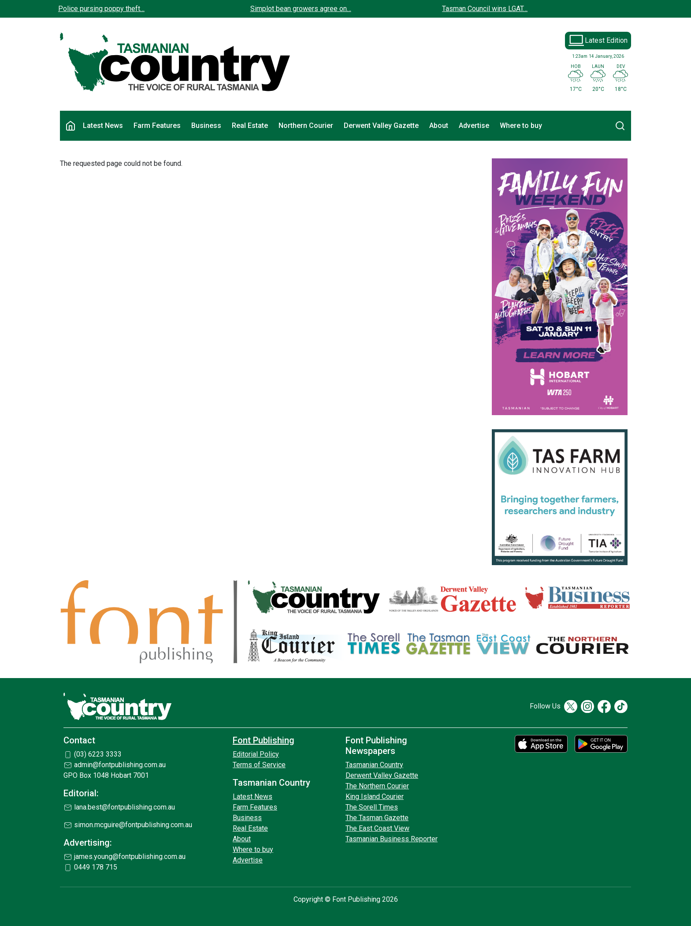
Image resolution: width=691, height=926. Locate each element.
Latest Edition (606, 40)
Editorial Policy (256, 754)
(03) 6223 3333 (98, 754)
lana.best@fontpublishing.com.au (124, 807)
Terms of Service (259, 765)
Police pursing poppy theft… (101, 8)
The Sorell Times (372, 807)
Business (206, 125)
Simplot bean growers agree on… (300, 8)
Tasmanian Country (374, 765)
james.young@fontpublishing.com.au (130, 856)
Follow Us (545, 706)
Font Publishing (263, 740)
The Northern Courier (377, 786)
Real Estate (250, 125)
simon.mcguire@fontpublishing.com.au (133, 825)
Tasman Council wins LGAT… (485, 8)
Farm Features (157, 125)
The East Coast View (377, 828)
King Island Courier (375, 796)
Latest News (103, 125)
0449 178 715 (95, 867)
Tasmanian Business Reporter (392, 839)
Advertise (474, 125)
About (438, 125)
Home (70, 125)
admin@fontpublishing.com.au (120, 765)
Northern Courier (306, 125)
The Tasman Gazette (377, 818)
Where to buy (521, 125)
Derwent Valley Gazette (381, 125)
